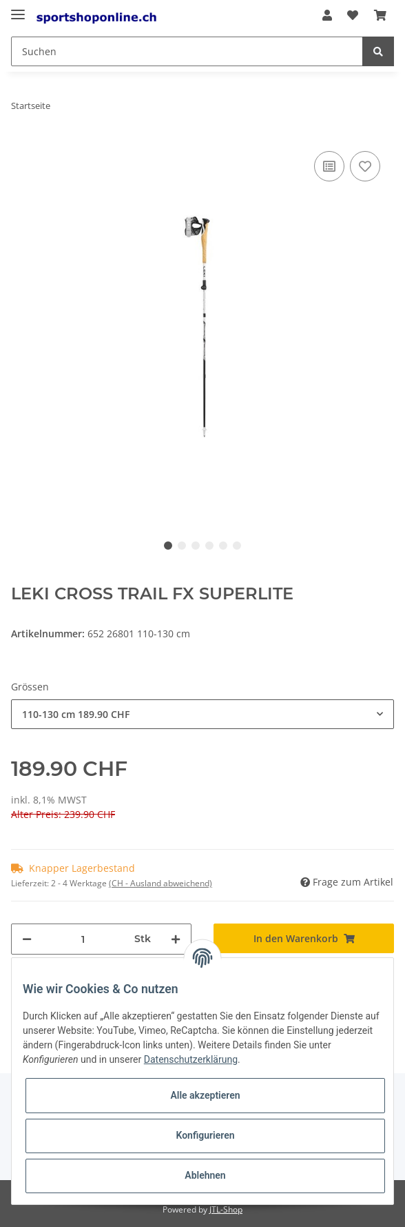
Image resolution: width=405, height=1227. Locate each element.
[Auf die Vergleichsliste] (329, 166)
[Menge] (83, 939)
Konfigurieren (205, 1135)
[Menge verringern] (27, 939)
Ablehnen (205, 1175)
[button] (327, 15)
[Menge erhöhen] (175, 939)
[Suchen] (187, 51)
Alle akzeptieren (205, 1095)
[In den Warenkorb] (304, 938)
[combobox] (202, 714)
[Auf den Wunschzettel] (365, 166)
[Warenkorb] (380, 15)
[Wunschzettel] (353, 15)
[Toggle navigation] (18, 8)
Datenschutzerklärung (191, 1059)
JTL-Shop (225, 1209)
